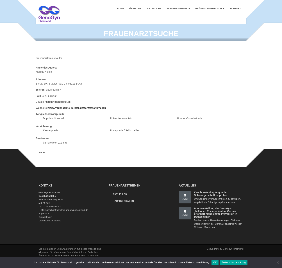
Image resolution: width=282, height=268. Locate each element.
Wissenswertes (178, 9)
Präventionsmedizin (209, 9)
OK (215, 262)
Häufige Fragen (123, 208)
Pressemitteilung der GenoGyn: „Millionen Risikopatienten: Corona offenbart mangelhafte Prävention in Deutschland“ (215, 219)
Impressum (44, 220)
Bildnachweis (45, 224)
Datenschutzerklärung (49, 227)
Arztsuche (154, 9)
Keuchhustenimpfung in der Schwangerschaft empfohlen (211, 200)
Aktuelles (120, 201)
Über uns (135, 9)
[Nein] (277, 262)
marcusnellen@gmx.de (57, 108)
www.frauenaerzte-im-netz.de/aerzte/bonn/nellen (77, 114)
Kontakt (235, 9)
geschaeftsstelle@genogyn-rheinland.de (67, 217)
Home (120, 9)
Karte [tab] (42, 159)
